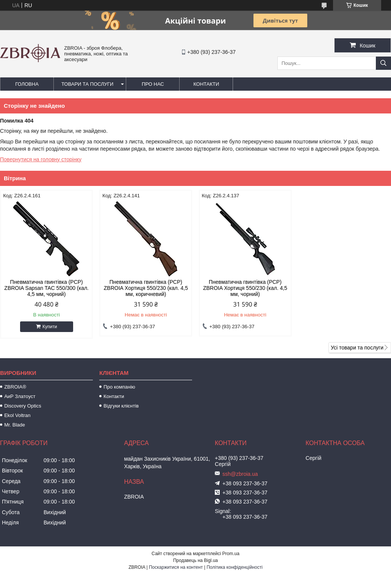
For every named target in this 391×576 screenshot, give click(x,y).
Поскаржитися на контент (176, 567)
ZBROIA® (15, 387)
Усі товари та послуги (357, 348)
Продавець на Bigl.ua (195, 560)
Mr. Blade (14, 425)
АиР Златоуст (19, 396)
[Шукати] (383, 63)
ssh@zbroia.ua (240, 474)
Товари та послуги (87, 84)
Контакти (206, 84)
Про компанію (119, 387)
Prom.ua (230, 553)
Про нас (153, 84)
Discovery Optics (22, 406)
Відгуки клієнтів (121, 406)
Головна (27, 84)
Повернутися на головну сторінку (40, 159)
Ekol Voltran (17, 415)
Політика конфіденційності (234, 567)
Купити (49, 326)
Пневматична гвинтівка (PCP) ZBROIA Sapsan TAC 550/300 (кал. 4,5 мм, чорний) (46, 288)
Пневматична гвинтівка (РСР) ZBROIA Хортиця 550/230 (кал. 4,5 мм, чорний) (245, 288)
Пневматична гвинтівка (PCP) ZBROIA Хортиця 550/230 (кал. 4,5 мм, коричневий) (146, 288)
